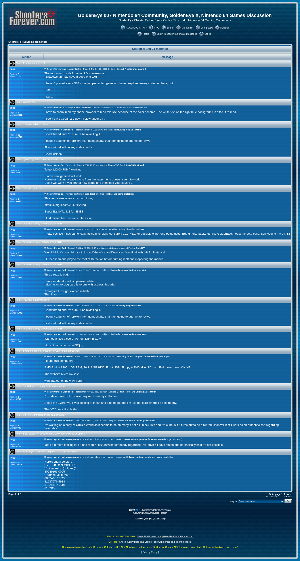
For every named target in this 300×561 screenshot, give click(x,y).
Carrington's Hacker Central (68, 69)
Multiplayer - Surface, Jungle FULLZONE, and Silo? (50, 451)
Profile (146, 34)
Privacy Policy (150, 552)
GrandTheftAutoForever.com (178, 536)
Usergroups (207, 27)
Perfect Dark (60, 229)
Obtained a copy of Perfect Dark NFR (42, 223)
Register (224, 27)
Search (170, 27)
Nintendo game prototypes (37, 188)
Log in (207, 34)
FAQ (156, 27)
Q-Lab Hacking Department (67, 439)
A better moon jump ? (34, 63)
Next (289, 494)
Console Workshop (63, 130)
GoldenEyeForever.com (149, 536)
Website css (29, 102)
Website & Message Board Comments (72, 108)
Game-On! (59, 165)
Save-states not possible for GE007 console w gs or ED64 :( (54, 433)
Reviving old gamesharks (36, 124)
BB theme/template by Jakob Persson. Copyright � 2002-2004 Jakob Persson (150, 511)
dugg (12, 69)
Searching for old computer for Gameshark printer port (51, 350)
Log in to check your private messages (177, 34)
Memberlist (187, 27)
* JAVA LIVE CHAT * (136, 27)
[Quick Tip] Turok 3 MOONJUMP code (43, 159)
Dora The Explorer (143, 541)
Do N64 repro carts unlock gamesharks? (44, 386)
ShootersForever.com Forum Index (27, 41)
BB (146, 518)
